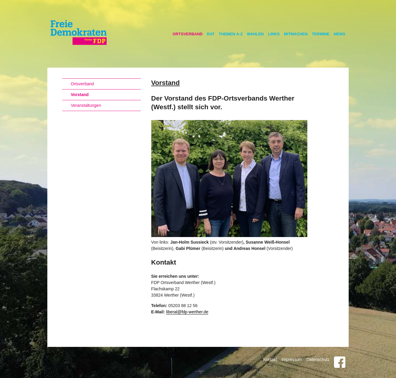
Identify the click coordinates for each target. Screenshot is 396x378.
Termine (321, 34)
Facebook (339, 362)
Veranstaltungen (86, 105)
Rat (211, 34)
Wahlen (255, 34)
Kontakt (270, 359)
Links (274, 34)
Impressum (292, 359)
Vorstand (80, 94)
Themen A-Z (231, 34)
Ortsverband (188, 34)
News (339, 34)
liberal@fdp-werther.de (187, 311)
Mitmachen (296, 34)
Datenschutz (318, 359)
